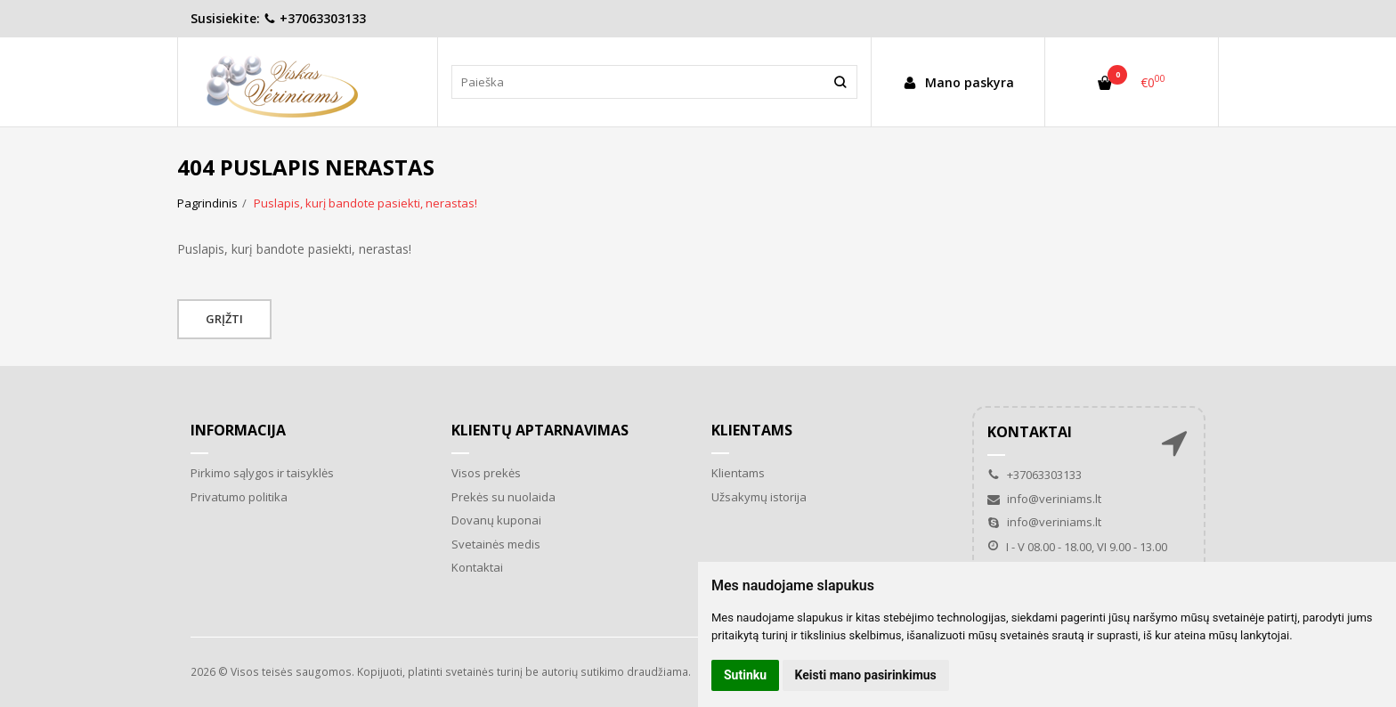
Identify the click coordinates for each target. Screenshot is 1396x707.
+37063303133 (315, 18)
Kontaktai (477, 567)
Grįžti (224, 319)
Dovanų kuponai (496, 520)
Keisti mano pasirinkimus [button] (866, 675)
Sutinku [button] (745, 675)
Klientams (751, 430)
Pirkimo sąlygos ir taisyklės (262, 473)
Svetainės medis (495, 544)
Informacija (238, 430)
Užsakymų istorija (759, 497)
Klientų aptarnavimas (540, 430)
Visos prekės (486, 473)
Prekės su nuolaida (503, 497)
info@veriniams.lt (1044, 499)
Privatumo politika (239, 497)
